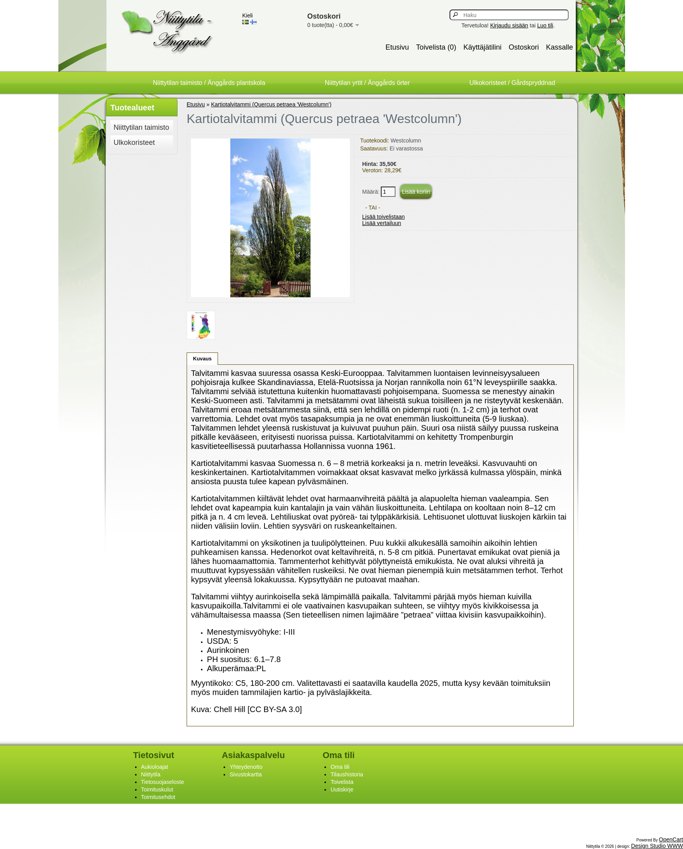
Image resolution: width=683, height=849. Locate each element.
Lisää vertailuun (381, 223)
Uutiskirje (341, 789)
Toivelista (341, 782)
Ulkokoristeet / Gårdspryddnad (512, 82)
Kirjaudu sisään (509, 25)
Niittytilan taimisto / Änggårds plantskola (209, 82)
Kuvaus (202, 359)
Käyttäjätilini (482, 47)
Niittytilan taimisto (141, 127)
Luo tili (545, 25)
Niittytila (150, 774)
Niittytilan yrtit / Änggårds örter (367, 82)
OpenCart (671, 839)
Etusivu (397, 47)
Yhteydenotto (246, 767)
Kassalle (559, 47)
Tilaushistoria (346, 774)
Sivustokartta (246, 774)
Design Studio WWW (657, 846)
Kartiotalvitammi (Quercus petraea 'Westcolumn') (271, 104)
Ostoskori (524, 47)
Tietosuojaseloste (162, 782)
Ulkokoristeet (134, 142)
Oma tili (339, 767)
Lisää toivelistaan (383, 217)
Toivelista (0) (436, 47)
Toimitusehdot (158, 797)
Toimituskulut (157, 789)
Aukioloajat (154, 767)
